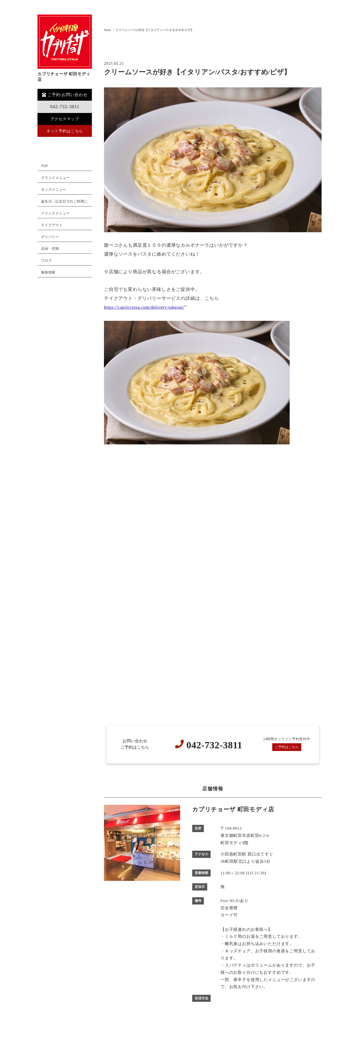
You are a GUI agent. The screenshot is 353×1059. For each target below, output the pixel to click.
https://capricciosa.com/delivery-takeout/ (144, 307)
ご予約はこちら (287, 747)
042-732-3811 (64, 106)
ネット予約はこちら (64, 131)
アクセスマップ (65, 119)
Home (107, 30)
